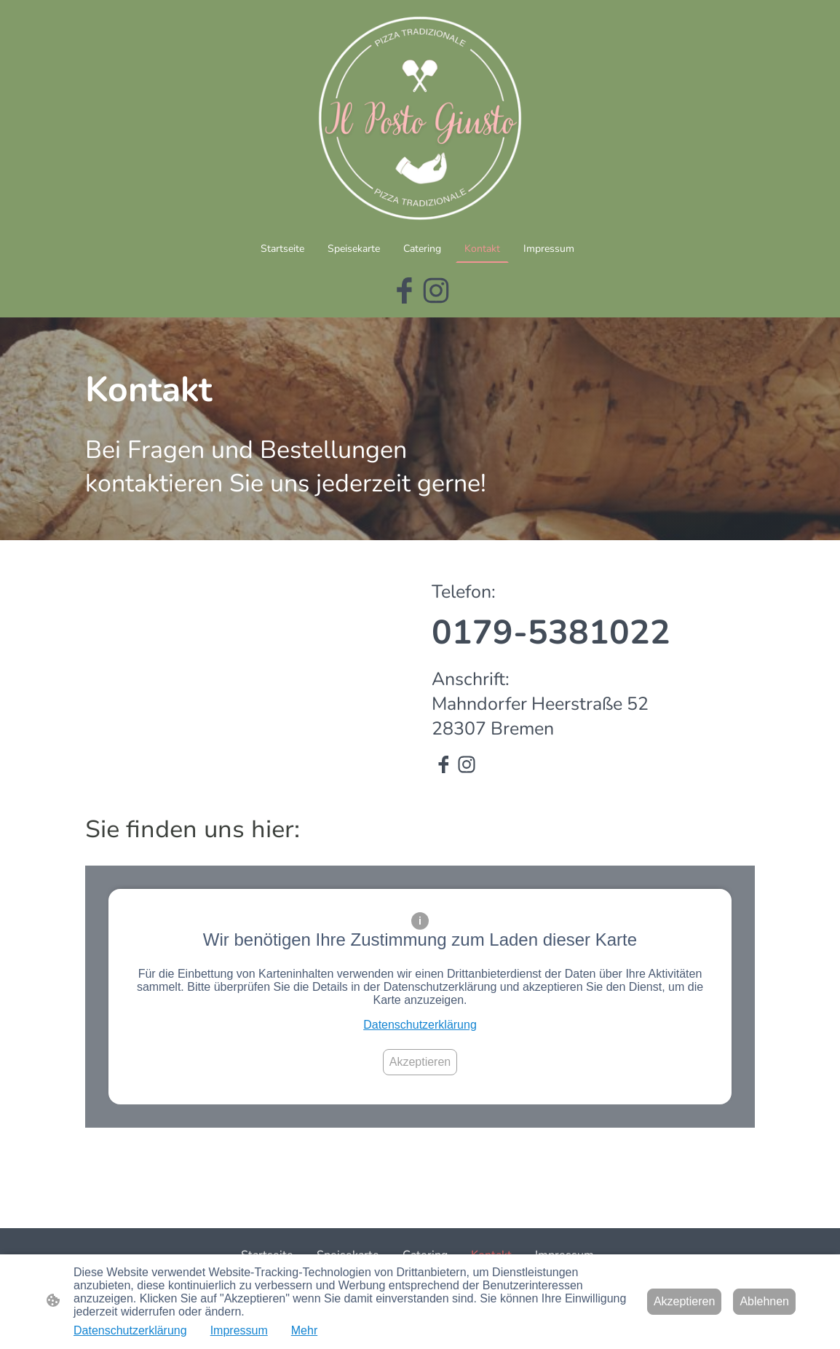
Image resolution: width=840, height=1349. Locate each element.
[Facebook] (404, 290)
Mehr (304, 1330)
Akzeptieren (420, 1062)
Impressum (239, 1330)
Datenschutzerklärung (420, 1024)
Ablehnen (764, 1301)
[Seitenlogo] (420, 117)
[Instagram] (436, 290)
